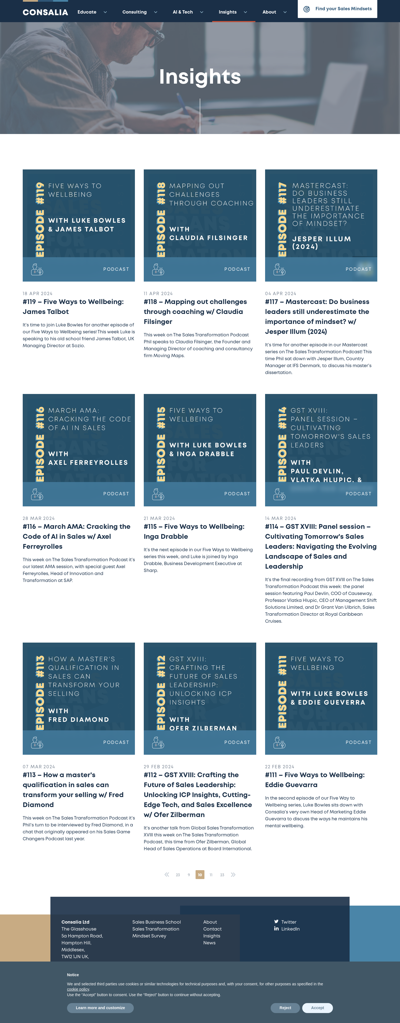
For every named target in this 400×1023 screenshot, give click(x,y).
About (275, 12)
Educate (93, 12)
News (209, 943)
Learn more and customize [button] (100, 1008)
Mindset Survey (149, 936)
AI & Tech (189, 12)
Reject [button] (285, 1008)
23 (178, 875)
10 (200, 875)
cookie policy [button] (78, 989)
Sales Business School (156, 922)
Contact (212, 929)
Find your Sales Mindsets (337, 9)
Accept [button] (317, 1008)
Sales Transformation (155, 929)
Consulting (140, 12)
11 (211, 875)
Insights (234, 12)
